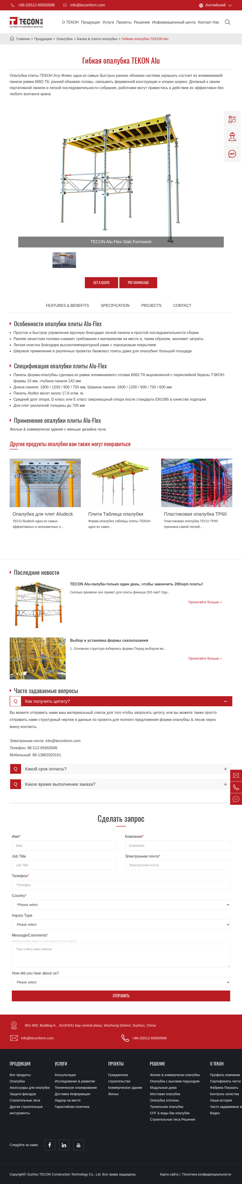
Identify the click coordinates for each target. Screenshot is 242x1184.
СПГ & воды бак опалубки (170, 1113)
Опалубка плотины (164, 1100)
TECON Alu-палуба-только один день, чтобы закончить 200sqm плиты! (136, 584)
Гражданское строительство (119, 1078)
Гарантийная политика (72, 1107)
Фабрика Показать (220, 1087)
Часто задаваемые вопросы (220, 1107)
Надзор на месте (68, 1100)
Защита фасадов (23, 1094)
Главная (23, 39)
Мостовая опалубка (165, 1094)
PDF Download (138, 282)
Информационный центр (174, 22)
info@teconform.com (83, 5)
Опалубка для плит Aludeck (43, 514)
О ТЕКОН (70, 22)
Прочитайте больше (204, 602)
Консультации (65, 1075)
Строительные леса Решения (172, 1119)
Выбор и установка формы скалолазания (109, 640)
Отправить (121, 995)
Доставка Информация (72, 1094)
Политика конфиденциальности (206, 1174)
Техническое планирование (76, 1087)
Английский (216, 5)
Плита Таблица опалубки (115, 514)
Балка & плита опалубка (97, 39)
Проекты (123, 22)
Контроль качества (220, 1094)
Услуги (108, 22)
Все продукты (20, 1075)
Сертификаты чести (220, 1081)
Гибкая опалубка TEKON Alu (145, 39)
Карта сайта (169, 1174)
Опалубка (64, 39)
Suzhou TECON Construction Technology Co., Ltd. (64, 1174)
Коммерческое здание (125, 1087)
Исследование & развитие (75, 1081)
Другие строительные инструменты (26, 1110)
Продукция (90, 22)
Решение (142, 22)
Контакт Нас (209, 22)
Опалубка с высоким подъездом (174, 1081)
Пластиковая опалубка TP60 (195, 514)
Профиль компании (220, 1075)
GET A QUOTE (101, 282)
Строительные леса (25, 1100)
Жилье (113, 1094)
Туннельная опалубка (166, 1107)
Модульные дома (163, 1087)
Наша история (220, 1100)
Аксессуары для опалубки (30, 1087)
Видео (215, 1113)
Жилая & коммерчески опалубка (175, 1075)
